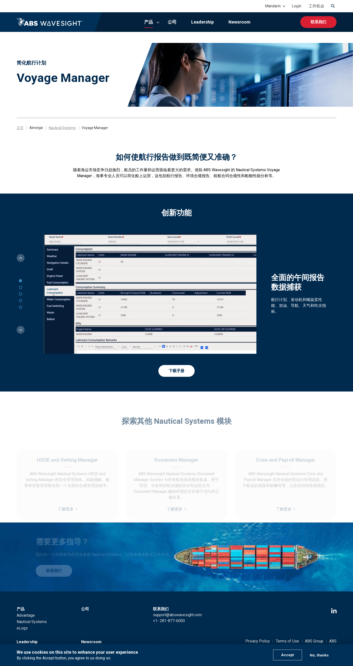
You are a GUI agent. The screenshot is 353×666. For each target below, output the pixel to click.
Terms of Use (287, 641)
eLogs (22, 628)
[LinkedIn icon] (334, 611)
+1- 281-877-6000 (169, 620)
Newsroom (239, 22)
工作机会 (316, 6)
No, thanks (319, 655)
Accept (287, 655)
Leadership (202, 22)
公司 (172, 22)
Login (296, 6)
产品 (148, 22)
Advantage (26, 615)
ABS (333, 641)
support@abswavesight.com (177, 615)
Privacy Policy (257, 641)
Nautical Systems (62, 128)
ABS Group (314, 641)
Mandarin (273, 6)
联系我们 (318, 22)
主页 (20, 128)
